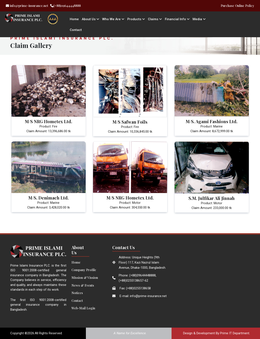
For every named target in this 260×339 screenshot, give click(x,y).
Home (74, 19)
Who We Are (113, 19)
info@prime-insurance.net (27, 5)
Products (136, 19)
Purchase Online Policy (237, 5)
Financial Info (177, 19)
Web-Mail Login (83, 308)
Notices (77, 293)
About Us (90, 19)
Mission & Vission (84, 277)
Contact (76, 30)
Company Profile (83, 270)
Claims (155, 19)
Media (199, 19)
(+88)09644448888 (65, 5)
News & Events (82, 285)
